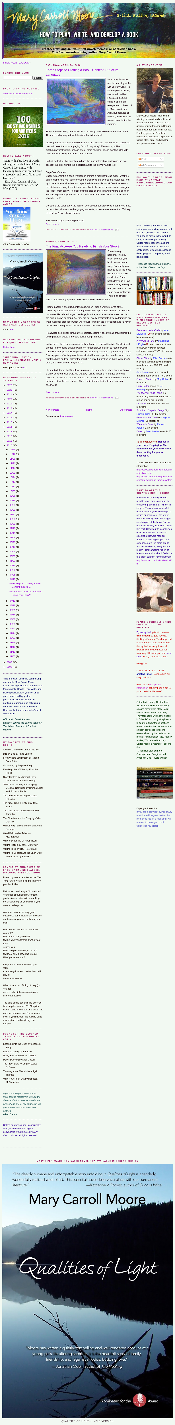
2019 (10, 403)
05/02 (13, 570)
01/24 (13, 642)
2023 (10, 385)
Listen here (9, 347)
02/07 (13, 637)
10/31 (13, 472)
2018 (10, 408)
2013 (10, 431)
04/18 (13, 579)
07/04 (13, 537)
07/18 (13, 528)
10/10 (13, 486)
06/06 (13, 551)
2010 (10, 445)
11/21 (13, 463)
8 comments (106, 230)
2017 (10, 412)
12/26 (13, 449)
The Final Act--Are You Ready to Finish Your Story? (83, 246)
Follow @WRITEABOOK (16, 62)
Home (89, 409)
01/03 (13, 656)
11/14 (13, 468)
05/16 (13, 565)
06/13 (13, 547)
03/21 (13, 610)
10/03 (13, 491)
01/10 (13, 651)
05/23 (13, 560)
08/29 (13, 509)
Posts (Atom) (66, 416)
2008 (10, 667)
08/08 (13, 519)
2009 (10, 662)
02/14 (13, 633)
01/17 (13, 647)
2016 (10, 417)
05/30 (13, 556)
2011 (10, 440)
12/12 (13, 454)
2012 (10, 436)
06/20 (13, 542)
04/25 (13, 574)
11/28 (13, 458)
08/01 (13, 523)
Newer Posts (52, 409)
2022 (10, 389)
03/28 (13, 605)
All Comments (147, 165)
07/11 (13, 533)
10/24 (13, 477)
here (11, 329)
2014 (10, 426)
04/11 (13, 600)
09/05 (13, 505)
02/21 (13, 628)
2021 (10, 394)
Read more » (52, 224)
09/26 (13, 495)
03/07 (13, 619)
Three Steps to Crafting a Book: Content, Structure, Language (83, 72)
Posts (143, 159)
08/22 (13, 514)
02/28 (13, 624)
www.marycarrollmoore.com (17, 93)
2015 (10, 422)
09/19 (13, 500)
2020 (10, 399)
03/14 (13, 614)
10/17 (13, 482)
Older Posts (126, 409)
